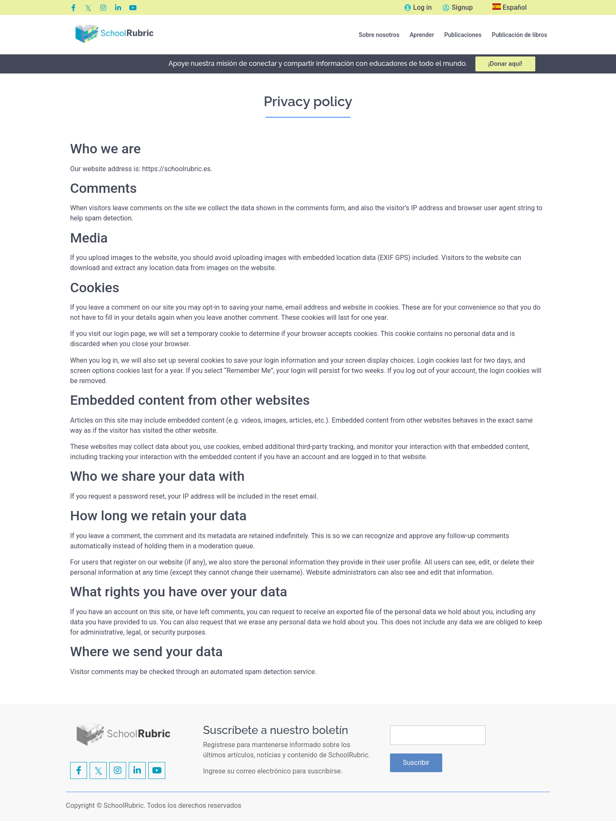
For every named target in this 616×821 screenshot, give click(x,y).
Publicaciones (463, 34)
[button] (379, 35)
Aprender (422, 34)
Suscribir (416, 763)
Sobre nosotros (379, 34)
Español (509, 7)
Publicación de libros (519, 34)
